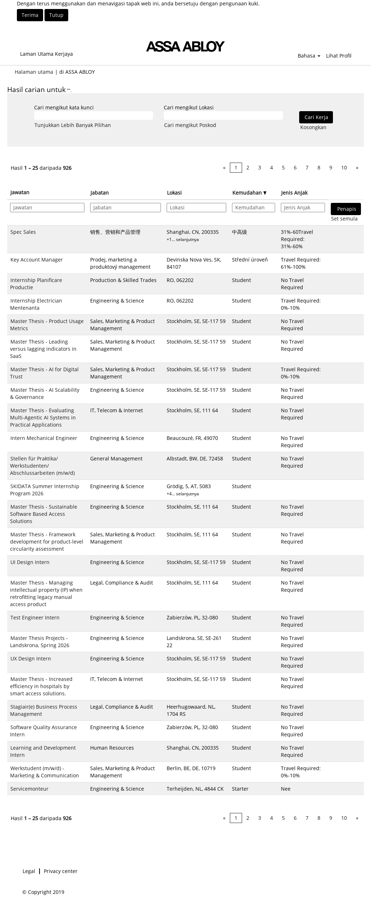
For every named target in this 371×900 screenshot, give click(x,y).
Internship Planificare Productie (36, 284)
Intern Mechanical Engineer (43, 438)
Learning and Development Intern (43, 751)
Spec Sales (23, 231)
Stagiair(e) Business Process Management (43, 710)
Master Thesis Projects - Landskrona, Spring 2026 (39, 642)
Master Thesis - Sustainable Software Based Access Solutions (43, 513)
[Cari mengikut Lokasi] (223, 115)
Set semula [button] (344, 218)
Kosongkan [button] (313, 127)
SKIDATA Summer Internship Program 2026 (44, 490)
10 (344, 167)
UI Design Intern (30, 562)
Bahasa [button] (309, 55)
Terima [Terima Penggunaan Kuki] (30, 15)
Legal (29, 871)
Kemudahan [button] (249, 192)
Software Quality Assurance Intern (43, 731)
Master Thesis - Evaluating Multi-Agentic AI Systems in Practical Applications (43, 417)
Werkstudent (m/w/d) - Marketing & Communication (44, 772)
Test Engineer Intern (35, 617)
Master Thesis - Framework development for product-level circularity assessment (46, 541)
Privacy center (61, 871)
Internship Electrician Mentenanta (36, 304)
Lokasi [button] (174, 192)
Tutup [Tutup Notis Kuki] (56, 15)
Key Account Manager (36, 259)
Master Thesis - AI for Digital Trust (44, 373)
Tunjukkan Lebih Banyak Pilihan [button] (72, 125)
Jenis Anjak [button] (294, 192)
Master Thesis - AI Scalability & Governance (44, 393)
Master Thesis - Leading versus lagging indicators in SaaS (43, 348)
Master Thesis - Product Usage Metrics (47, 325)
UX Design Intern (30, 658)
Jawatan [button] (19, 192)
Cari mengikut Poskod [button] (190, 125)
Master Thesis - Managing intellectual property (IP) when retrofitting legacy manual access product (46, 593)
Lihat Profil (339, 55)
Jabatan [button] (100, 192)
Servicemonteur (29, 788)
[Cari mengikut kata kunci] (93, 115)
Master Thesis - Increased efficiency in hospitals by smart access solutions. (41, 686)
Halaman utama (34, 71)
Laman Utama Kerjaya (46, 53)
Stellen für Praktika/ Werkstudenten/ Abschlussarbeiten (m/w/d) (42, 465)
